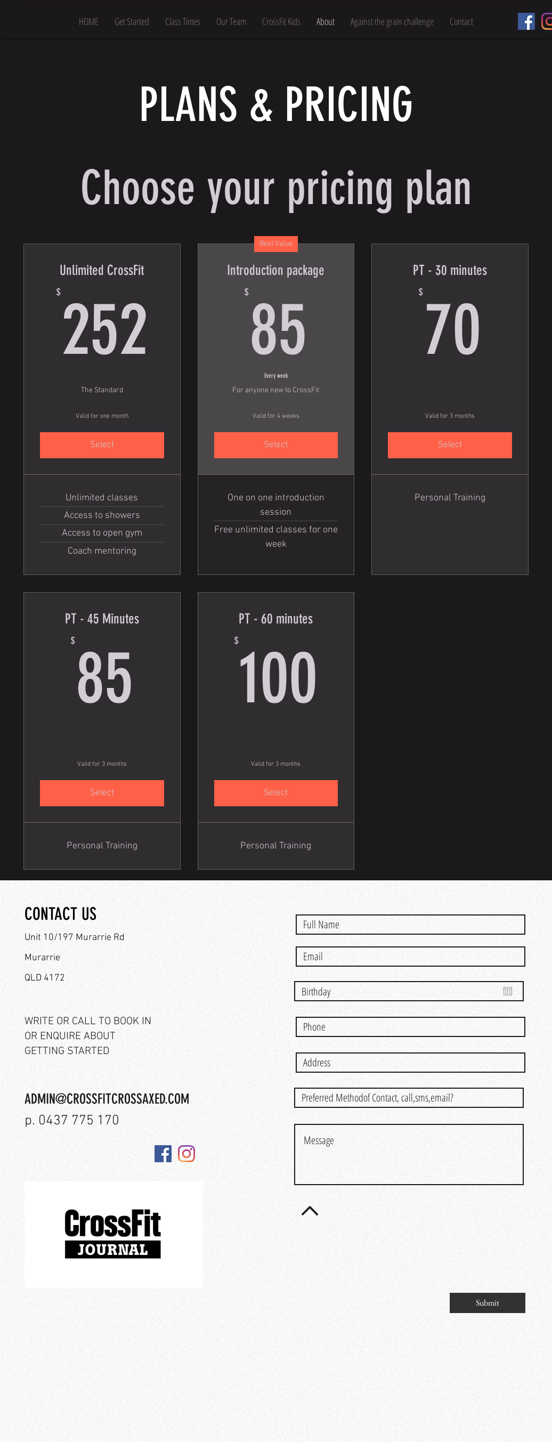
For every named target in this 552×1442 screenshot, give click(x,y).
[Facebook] (526, 21)
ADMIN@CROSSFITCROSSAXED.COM (107, 1099)
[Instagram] (186, 1153)
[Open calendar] (508, 991)
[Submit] (487, 1303)
